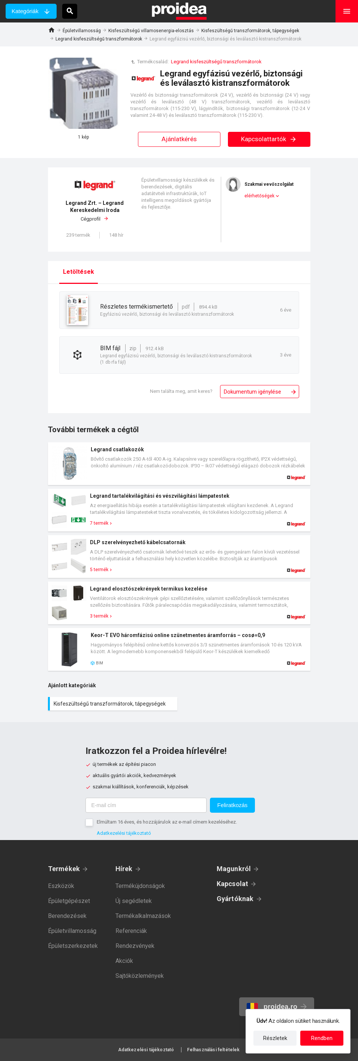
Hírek (124, 869)
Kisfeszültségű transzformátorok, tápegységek (250, 30)
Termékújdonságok (140, 885)
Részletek (275, 1038)
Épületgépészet (69, 900)
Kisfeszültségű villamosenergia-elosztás (151, 30)
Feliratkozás (232, 805)
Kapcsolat (233, 884)
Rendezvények (134, 945)
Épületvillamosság (82, 30)
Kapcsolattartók (269, 139)
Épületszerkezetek (73, 945)
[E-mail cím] (146, 805)
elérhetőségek (259, 195)
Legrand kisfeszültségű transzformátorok (98, 39)
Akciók (124, 960)
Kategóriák (25, 11)
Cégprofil (94, 211)
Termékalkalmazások (143, 915)
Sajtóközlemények (139, 975)
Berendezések (67, 915)
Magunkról (234, 869)
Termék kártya (179, 463)
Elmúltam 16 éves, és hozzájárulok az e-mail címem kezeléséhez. (167, 822)
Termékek (64, 869)
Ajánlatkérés (179, 139)
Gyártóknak (235, 899)
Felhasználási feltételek (213, 1049)
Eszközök (61, 885)
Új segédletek (133, 900)
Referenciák (131, 930)
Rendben (322, 1038)
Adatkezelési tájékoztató (124, 833)
